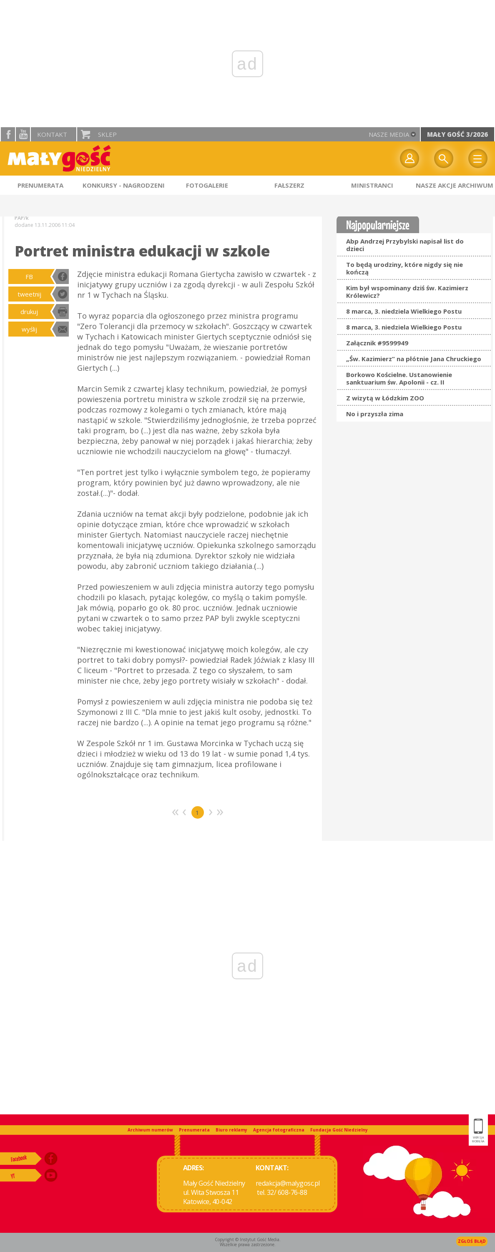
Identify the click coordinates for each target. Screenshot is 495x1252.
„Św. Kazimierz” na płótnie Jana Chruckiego (413, 358)
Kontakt (52, 134)
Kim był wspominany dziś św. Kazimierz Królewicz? (407, 291)
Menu (477, 158)
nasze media (389, 134)
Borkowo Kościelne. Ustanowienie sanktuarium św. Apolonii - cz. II (399, 378)
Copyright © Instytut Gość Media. (248, 1239)
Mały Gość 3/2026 (457, 134)
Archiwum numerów (150, 1130)
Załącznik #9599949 (377, 343)
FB (29, 276)
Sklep (107, 134)
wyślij (29, 329)
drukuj (29, 311)
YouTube (23, 134)
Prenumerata (194, 1130)
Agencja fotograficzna (278, 1130)
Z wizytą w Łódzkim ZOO (385, 398)
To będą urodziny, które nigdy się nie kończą (404, 268)
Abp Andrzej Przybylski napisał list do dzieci (405, 244)
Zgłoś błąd (472, 1241)
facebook (8, 134)
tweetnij (29, 294)
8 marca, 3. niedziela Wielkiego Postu (404, 311)
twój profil (409, 158)
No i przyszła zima (374, 413)
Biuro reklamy (231, 1130)
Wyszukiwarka (443, 158)
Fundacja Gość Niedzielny (339, 1130)
